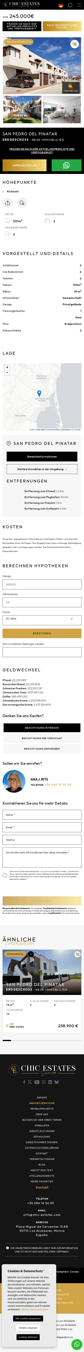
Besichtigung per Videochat (42, 738)
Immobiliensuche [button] (42, 1103)
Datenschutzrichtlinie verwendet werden (60, 874)
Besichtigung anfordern (42, 748)
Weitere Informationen (34, 1309)
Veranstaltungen (42, 1159)
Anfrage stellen (24, 165)
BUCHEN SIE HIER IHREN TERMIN (42, 1119)
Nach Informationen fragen (62, 26)
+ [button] (7, 367)
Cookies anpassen (28, 1327)
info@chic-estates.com (41, 1215)
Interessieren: (10, 594)
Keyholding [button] (42, 1136)
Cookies (74, 1271)
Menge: (7, 576)
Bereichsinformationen (42, 456)
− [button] (7, 372)
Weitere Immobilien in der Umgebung (42, 469)
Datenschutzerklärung (42, 1147)
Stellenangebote (42, 1175)
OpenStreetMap (53, 430)
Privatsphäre (61, 1271)
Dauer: (7, 612)
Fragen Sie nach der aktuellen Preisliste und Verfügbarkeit (22, 26)
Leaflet (32, 430)
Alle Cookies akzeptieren (28, 1318)
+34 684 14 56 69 (58, 785)
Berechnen (42, 633)
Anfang (42, 1097)
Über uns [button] (42, 1114)
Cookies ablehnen (28, 1337)
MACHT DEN (42, 1170)
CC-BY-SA (75, 430)
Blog (42, 1164)
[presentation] (23, 889)
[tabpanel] (42, 991)
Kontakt (42, 1153)
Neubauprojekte (42, 1108)
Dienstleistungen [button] (42, 1131)
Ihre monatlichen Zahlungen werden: (23, 644)
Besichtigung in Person (42, 727)
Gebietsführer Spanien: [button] (42, 1142)
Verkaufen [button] (42, 1125)
